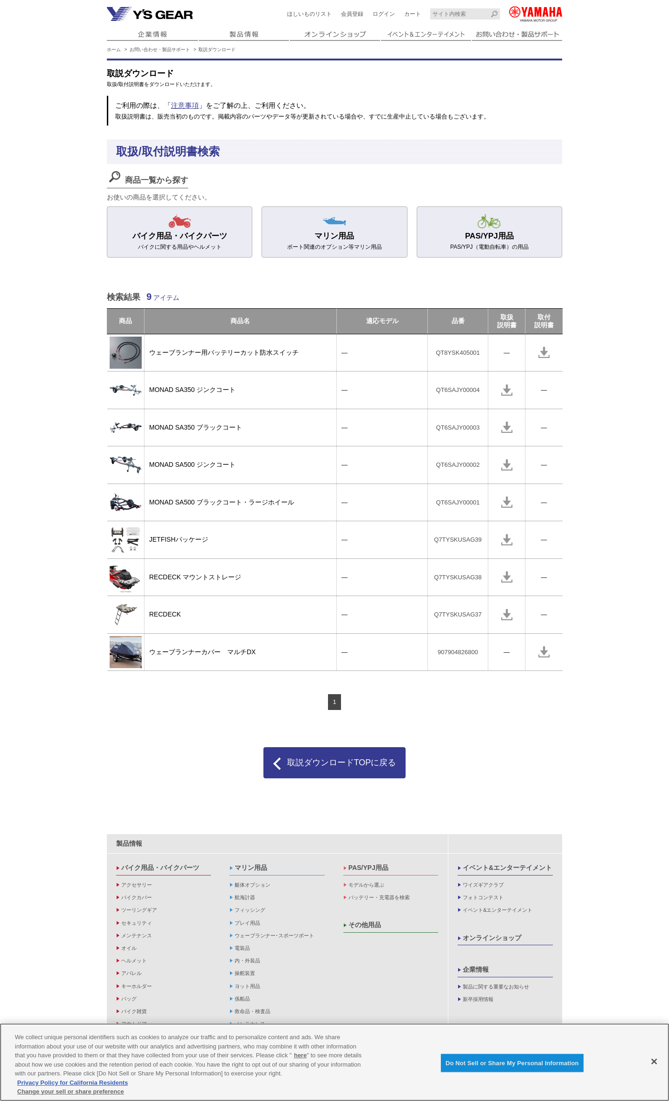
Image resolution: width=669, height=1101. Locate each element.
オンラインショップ (492, 938)
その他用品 (364, 925)
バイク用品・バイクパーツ (160, 867)
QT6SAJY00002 (458, 464)
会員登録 (352, 14)
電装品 (242, 948)
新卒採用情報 (478, 999)
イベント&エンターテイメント (507, 867)
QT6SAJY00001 (458, 502)
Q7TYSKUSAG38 (458, 577)
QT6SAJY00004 (458, 389)
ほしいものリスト (309, 14)
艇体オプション (252, 885)
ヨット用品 (247, 986)
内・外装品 (247, 960)
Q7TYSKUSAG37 (458, 614)
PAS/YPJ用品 (368, 867)
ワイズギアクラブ (483, 885)
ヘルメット (134, 960)
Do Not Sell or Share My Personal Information (512, 1063)
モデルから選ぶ (366, 885)
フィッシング (250, 910)
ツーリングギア (139, 910)
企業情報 (476, 969)
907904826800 (458, 652)
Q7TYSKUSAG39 (458, 539)
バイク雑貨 (134, 1011)
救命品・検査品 (252, 1011)
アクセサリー (136, 885)
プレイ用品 (247, 923)
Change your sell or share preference (70, 1092)
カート (412, 14)
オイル (129, 948)
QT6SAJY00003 (458, 427)
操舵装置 (245, 973)
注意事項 (185, 105)
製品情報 (129, 843)
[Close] (654, 1062)
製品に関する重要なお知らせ (496, 986)
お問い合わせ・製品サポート (160, 49)
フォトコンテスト (483, 897)
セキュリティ (136, 923)
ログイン (384, 14)
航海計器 (245, 897)
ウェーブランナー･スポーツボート (274, 935)
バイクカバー (136, 897)
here (300, 1056)
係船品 (242, 999)
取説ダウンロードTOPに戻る (341, 762)
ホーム (114, 49)
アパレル (131, 973)
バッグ (129, 999)
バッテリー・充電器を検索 (379, 897)
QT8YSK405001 (458, 352)
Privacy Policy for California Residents (72, 1083)
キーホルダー (136, 986)
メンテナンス (136, 935)
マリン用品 (251, 867)
